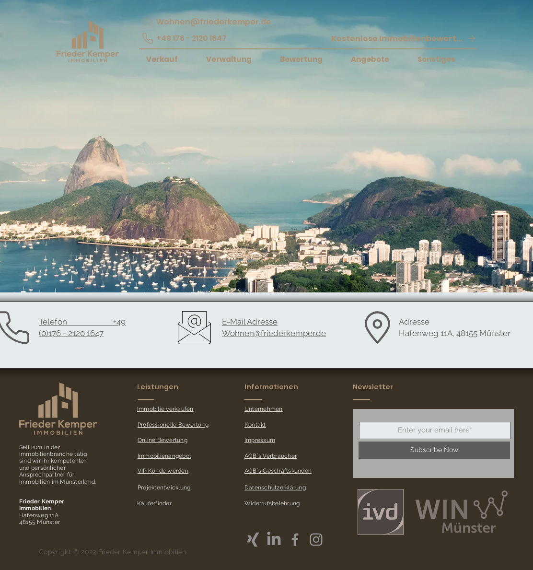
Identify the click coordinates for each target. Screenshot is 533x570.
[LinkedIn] (274, 539)
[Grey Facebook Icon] (295, 539)
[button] (403, 38)
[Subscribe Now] (434, 450)
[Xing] (252, 539)
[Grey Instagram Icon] (316, 539)
